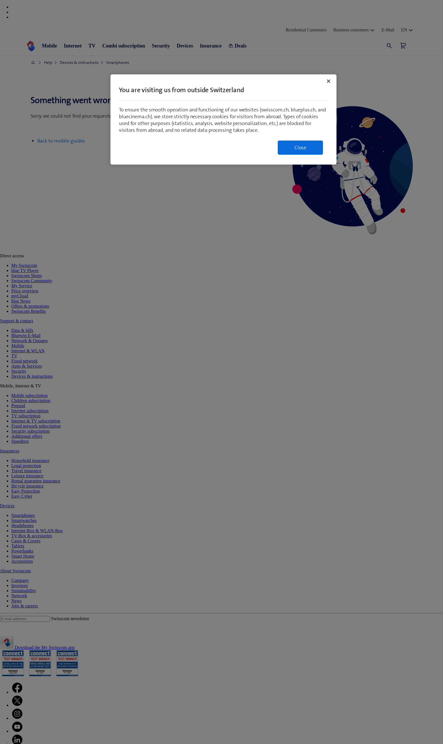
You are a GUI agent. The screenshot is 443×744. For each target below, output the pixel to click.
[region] (223, 119)
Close (300, 147)
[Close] (328, 81)
